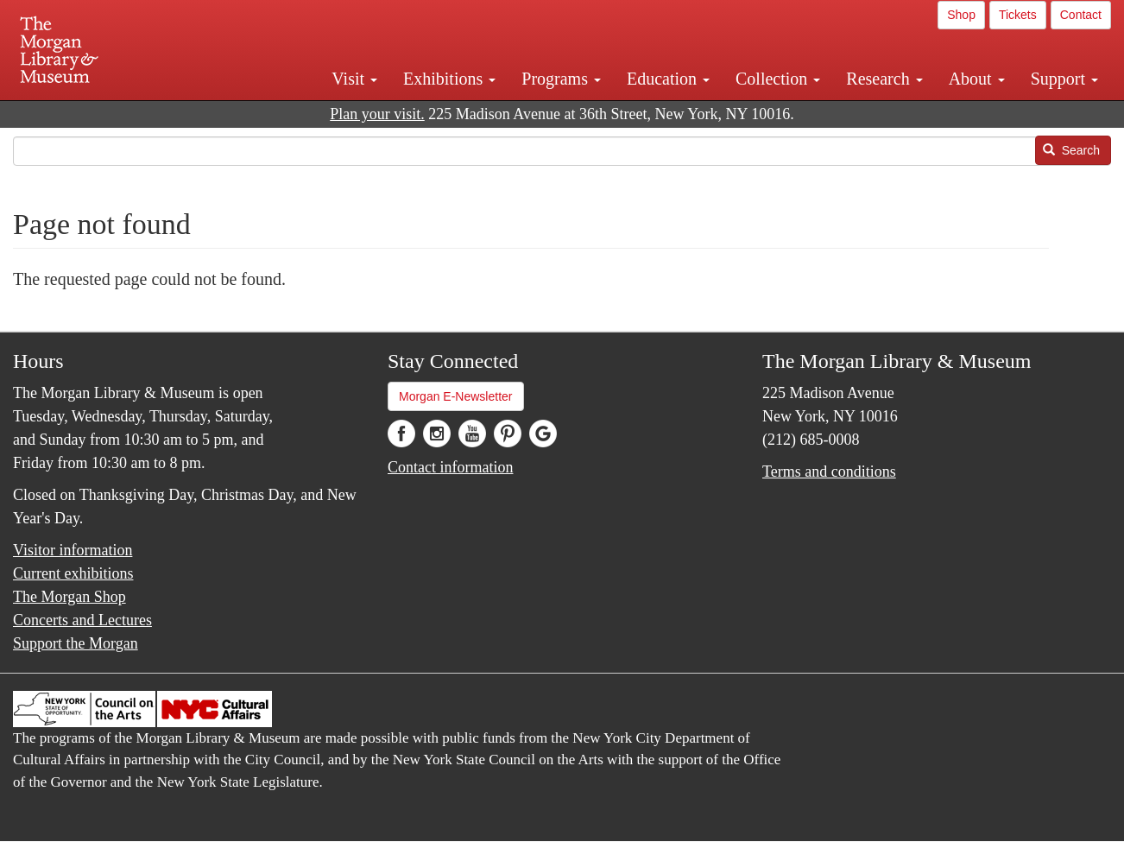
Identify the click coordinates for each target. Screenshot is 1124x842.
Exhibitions (449, 78)
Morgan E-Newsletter (456, 396)
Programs (561, 78)
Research (884, 78)
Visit (354, 78)
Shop (961, 15)
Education (668, 78)
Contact (1081, 15)
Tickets (1018, 15)
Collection (778, 78)
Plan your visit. (377, 114)
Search (1071, 150)
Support (1064, 78)
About (977, 78)
